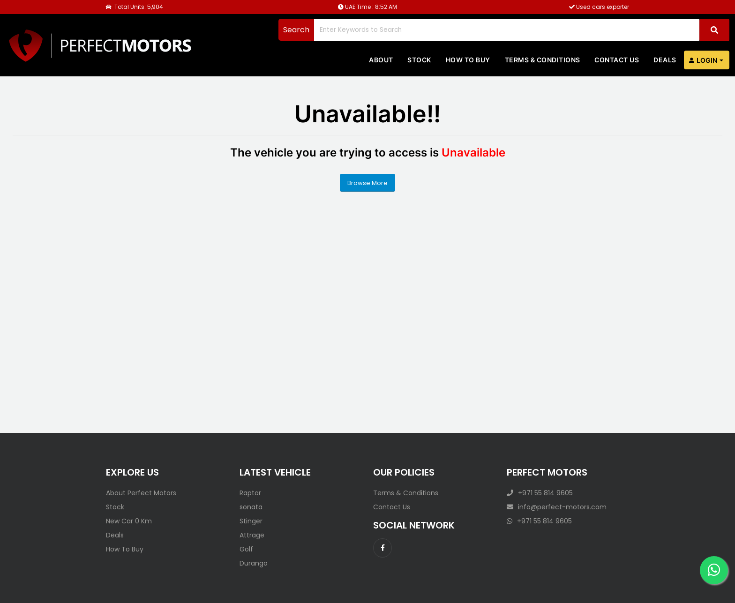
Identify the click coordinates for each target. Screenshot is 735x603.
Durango (254, 563)
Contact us (616, 60)
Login (703, 60)
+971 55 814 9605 (540, 493)
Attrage (252, 535)
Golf (246, 549)
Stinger (251, 521)
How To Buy (124, 549)
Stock (419, 60)
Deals (664, 60)
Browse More (367, 183)
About (381, 60)
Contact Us (391, 507)
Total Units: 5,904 (134, 7)
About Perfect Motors (141, 493)
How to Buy (468, 60)
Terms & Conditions (542, 60)
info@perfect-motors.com (557, 507)
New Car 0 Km (129, 521)
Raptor (250, 493)
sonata (251, 507)
